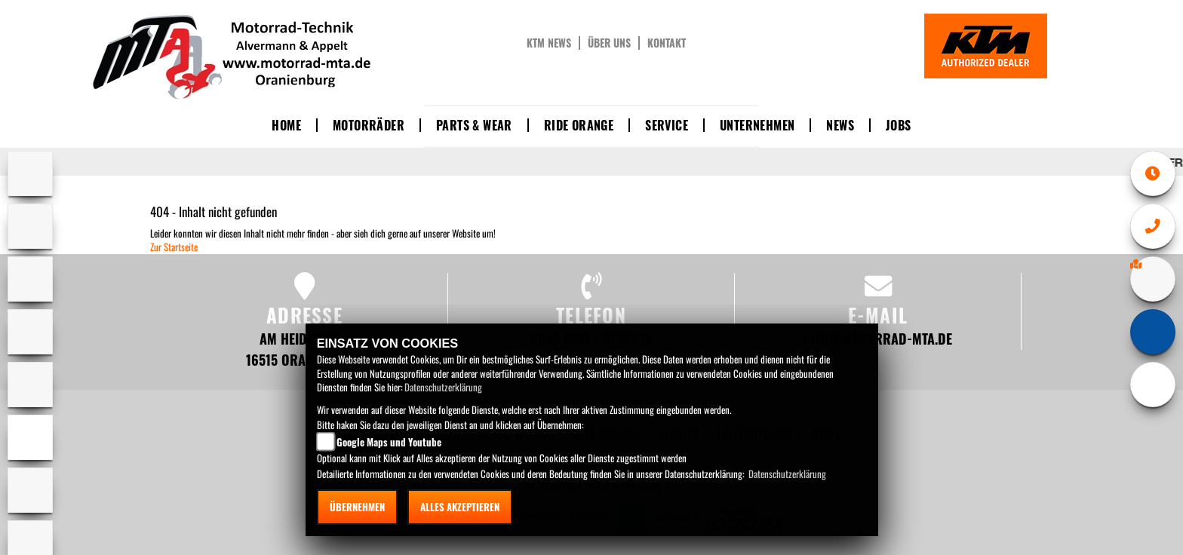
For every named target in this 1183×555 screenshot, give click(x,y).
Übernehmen (357, 506)
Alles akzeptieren (459, 506)
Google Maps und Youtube (388, 441)
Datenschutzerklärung (443, 386)
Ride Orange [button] (578, 125)
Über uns (609, 43)
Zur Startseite (174, 246)
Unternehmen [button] (757, 125)
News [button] (840, 125)
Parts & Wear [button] (474, 125)
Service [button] (666, 125)
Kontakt (666, 43)
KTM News (549, 43)
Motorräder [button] (368, 125)
